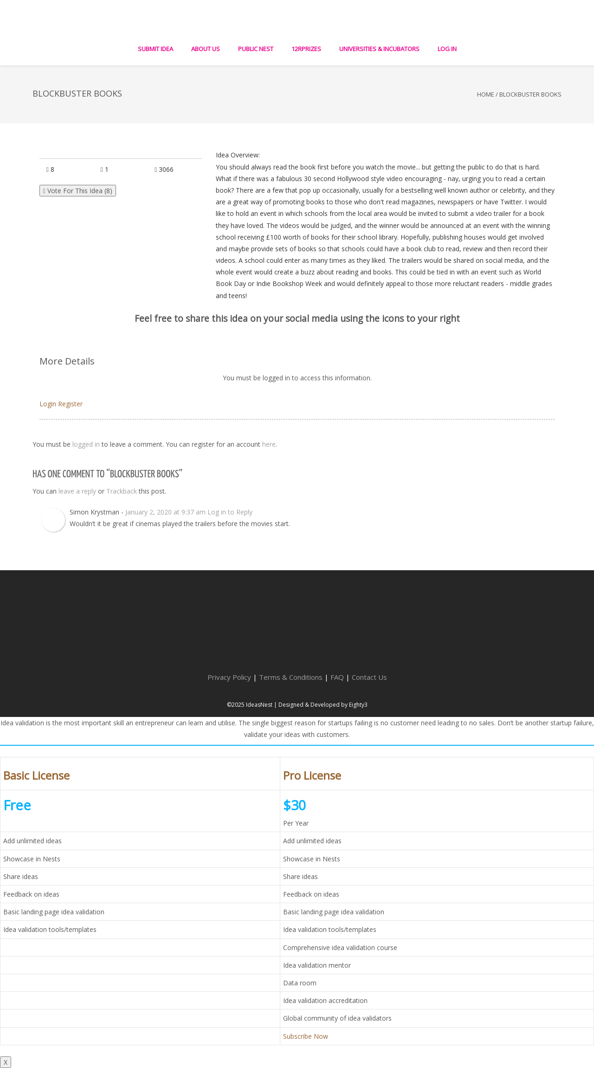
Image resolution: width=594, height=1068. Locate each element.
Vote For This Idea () (77, 190)
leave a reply (77, 491)
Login (47, 403)
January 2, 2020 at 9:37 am (165, 512)
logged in (86, 444)
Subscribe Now (305, 1036)
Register (70, 403)
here (269, 444)
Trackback (121, 491)
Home (485, 94)
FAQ (337, 677)
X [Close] (5, 1062)
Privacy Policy (229, 677)
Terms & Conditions (291, 677)
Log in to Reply (229, 512)
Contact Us (369, 677)
